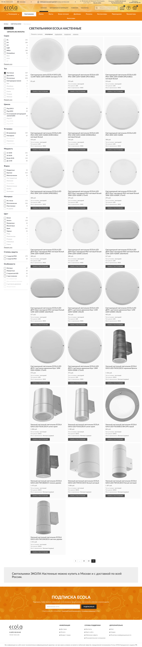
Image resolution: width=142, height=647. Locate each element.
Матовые (10, 268)
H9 (8, 45)
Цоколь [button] (7, 104)
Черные (9, 231)
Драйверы (77, 14)
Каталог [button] (44, 8)
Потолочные (11, 78)
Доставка (64, 629)
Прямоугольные (12, 186)
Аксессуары (71, 18)
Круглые (9, 173)
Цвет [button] (6, 214)
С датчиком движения (14, 284)
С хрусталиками (12, 276)
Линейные (10, 86)
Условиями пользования (88, 611)
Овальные (10, 181)
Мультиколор (11, 236)
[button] (117, 2)
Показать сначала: (37, 34)
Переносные (11, 143)
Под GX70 (10, 123)
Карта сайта (89, 632)
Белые (9, 218)
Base (8, 56)
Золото (9, 220)
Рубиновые (10, 241)
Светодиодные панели (14, 81)
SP (7, 61)
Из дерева (10, 208)
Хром (8, 228)
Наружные (10, 141)
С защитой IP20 (12, 256)
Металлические (12, 203)
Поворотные (11, 271)
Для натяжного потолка (14, 281)
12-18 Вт (9, 153)
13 (84, 561)
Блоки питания (63, 14)
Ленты (51, 14)
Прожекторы (131, 14)
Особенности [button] (9, 264)
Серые (9, 244)
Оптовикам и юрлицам (59, 8)
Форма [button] (7, 166)
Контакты (85, 8)
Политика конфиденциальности (121, 635)
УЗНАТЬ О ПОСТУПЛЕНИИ (40, 91)
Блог (112, 629)
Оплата (63, 632)
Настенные (10, 73)
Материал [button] (8, 197)
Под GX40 (10, 121)
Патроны (89, 14)
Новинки (74, 8)
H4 (8, 42)
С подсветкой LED (12, 273)
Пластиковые (11, 206)
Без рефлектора (12, 278)
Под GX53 (10, 111)
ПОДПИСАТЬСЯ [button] (89, 606)
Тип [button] (5, 69)
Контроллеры (102, 14)
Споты (9, 91)
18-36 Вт (9, 155)
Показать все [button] (8, 64)
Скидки (113, 632)
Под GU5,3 (10, 108)
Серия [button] (6, 36)
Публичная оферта (92, 635)
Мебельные (10, 89)
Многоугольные (12, 175)
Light (8, 48)
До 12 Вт (9, 161)
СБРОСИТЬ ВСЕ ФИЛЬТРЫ (16, 31)
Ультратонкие (11, 286)
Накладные (10, 135)
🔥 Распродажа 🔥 (13, 14)
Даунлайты (10, 75)
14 (88, 561)
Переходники (117, 14)
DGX (8, 58)
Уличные (9, 96)
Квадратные (11, 170)
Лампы (41, 14)
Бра (8, 83)
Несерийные (11, 53)
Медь (8, 234)
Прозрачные (10, 223)
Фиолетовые (11, 226)
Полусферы (10, 183)
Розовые (9, 239)
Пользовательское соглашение (95, 638)
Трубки (9, 188)
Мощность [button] (8, 149)
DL (7, 40)
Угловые (9, 94)
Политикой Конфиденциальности (71, 611)
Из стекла (10, 200)
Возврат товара (66, 635)
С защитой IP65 (12, 259)
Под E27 (9, 118)
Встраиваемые (11, 133)
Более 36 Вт (10, 158)
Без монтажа (11, 138)
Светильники (29, 14)
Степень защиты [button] (11, 252)
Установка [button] (8, 129)
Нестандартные (12, 178)
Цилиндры (10, 191)
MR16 (8, 50)
